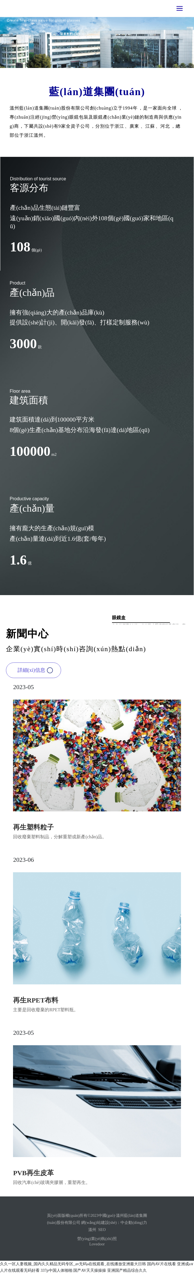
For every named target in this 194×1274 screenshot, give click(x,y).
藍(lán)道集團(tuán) (97, 91)
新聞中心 (27, 634)
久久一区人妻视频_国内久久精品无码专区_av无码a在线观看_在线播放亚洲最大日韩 (73, 1264)
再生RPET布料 (35, 1000)
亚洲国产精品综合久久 (127, 1270)
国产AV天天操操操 (89, 1270)
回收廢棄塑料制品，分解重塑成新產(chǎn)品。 (60, 836)
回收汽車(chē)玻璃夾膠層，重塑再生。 (51, 1182)
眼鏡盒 (119, 617)
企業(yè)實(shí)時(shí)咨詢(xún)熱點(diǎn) (76, 649)
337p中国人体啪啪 (56, 1270)
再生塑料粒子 (33, 827)
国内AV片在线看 (161, 1264)
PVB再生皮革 (33, 1173)
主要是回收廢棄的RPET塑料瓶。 (45, 1009)
